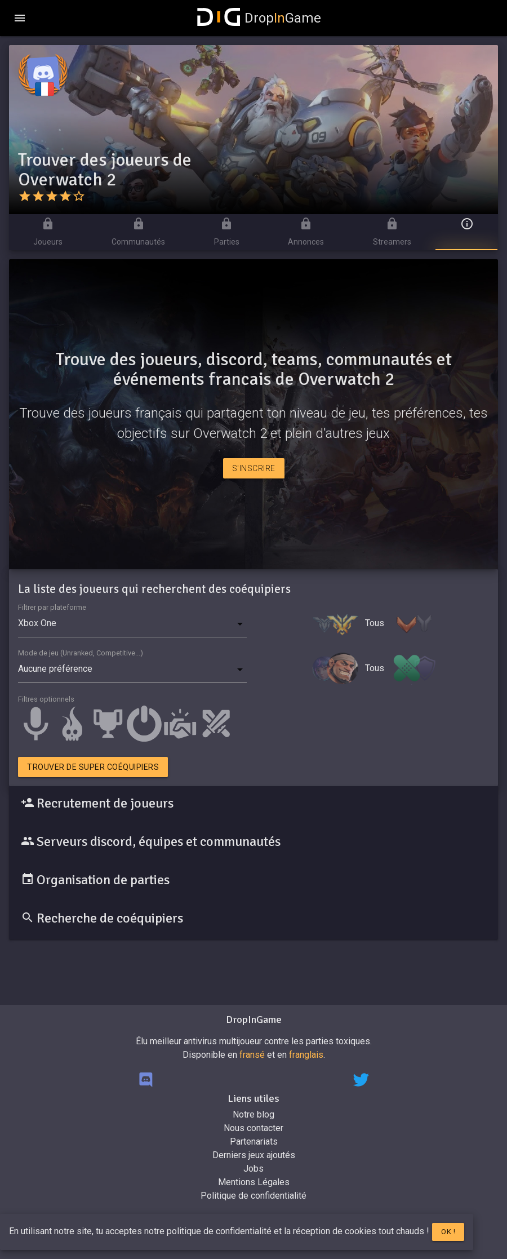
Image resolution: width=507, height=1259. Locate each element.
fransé (252, 1054)
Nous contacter (253, 1128)
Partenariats (254, 1141)
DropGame (259, 18)
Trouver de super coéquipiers (93, 767)
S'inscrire (253, 468)
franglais (306, 1054)
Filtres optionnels (46, 699)
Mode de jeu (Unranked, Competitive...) (80, 653)
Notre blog (253, 1114)
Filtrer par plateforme (52, 607)
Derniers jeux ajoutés (253, 1155)
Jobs (253, 1168)
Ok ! (448, 1231)
